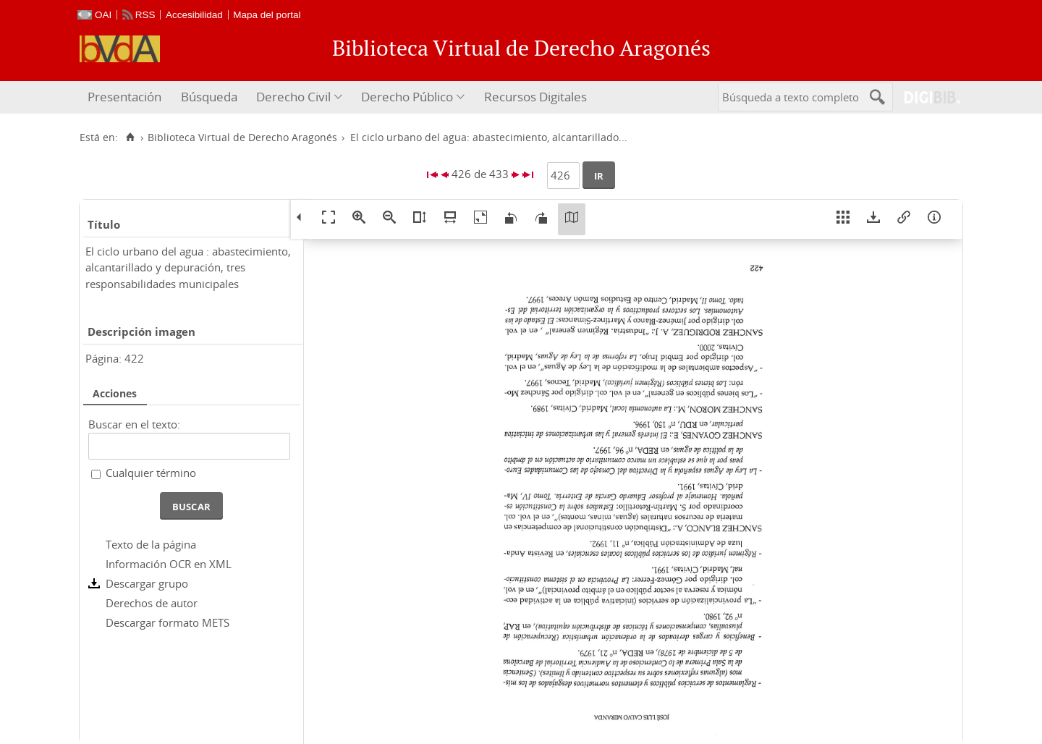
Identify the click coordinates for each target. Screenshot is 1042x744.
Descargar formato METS (167, 622)
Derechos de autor (152, 603)
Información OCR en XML (169, 564)
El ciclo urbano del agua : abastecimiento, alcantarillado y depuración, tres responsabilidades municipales (188, 267)
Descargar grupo (147, 583)
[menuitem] (126, 97)
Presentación (124, 96)
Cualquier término (151, 472)
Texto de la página (151, 544)
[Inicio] (130, 137)
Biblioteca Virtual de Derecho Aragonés (242, 137)
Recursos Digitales (535, 96)
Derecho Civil (293, 96)
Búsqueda (209, 96)
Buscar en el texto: (134, 424)
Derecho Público (407, 96)
